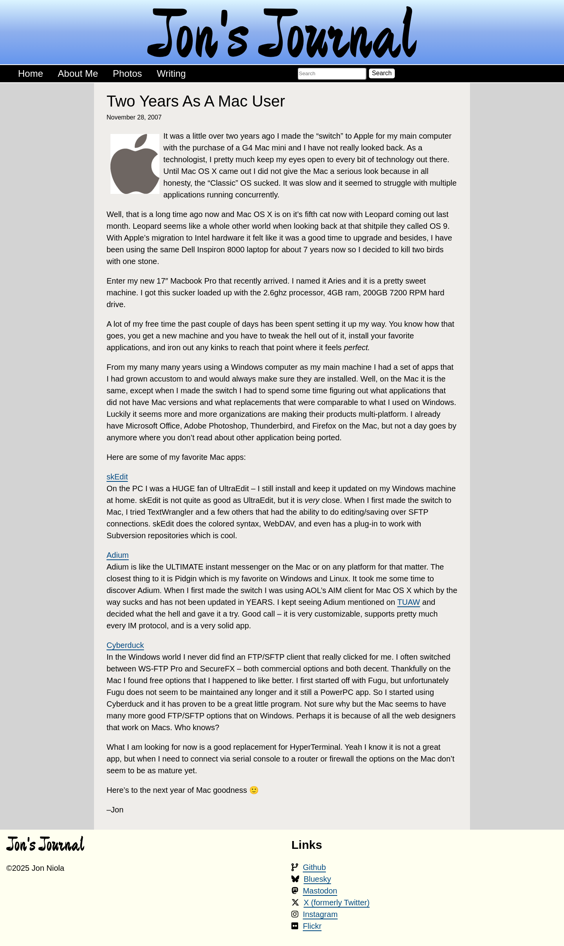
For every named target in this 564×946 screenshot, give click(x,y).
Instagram (320, 914)
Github (314, 867)
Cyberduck (125, 645)
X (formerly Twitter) (337, 902)
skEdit (117, 476)
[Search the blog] (332, 73)
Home (30, 73)
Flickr (312, 926)
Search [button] (382, 73)
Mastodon (320, 890)
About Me (78, 73)
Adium (118, 555)
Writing (171, 73)
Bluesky (317, 879)
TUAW (408, 602)
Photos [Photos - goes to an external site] (127, 73)
